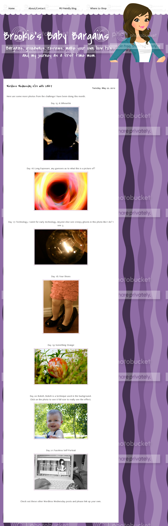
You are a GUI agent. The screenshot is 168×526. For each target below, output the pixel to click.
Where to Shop (98, 8)
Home (12, 8)
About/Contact (36, 8)
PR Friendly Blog (67, 8)
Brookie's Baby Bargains (56, 36)
